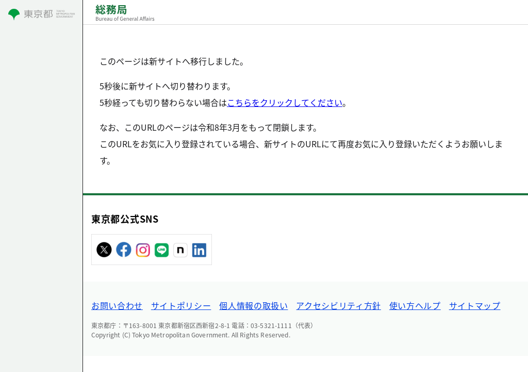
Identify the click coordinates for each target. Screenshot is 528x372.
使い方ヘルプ (415, 305)
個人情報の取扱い (253, 305)
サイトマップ (475, 305)
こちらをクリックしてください (284, 102)
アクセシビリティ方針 (338, 305)
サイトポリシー (181, 305)
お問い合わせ (117, 305)
